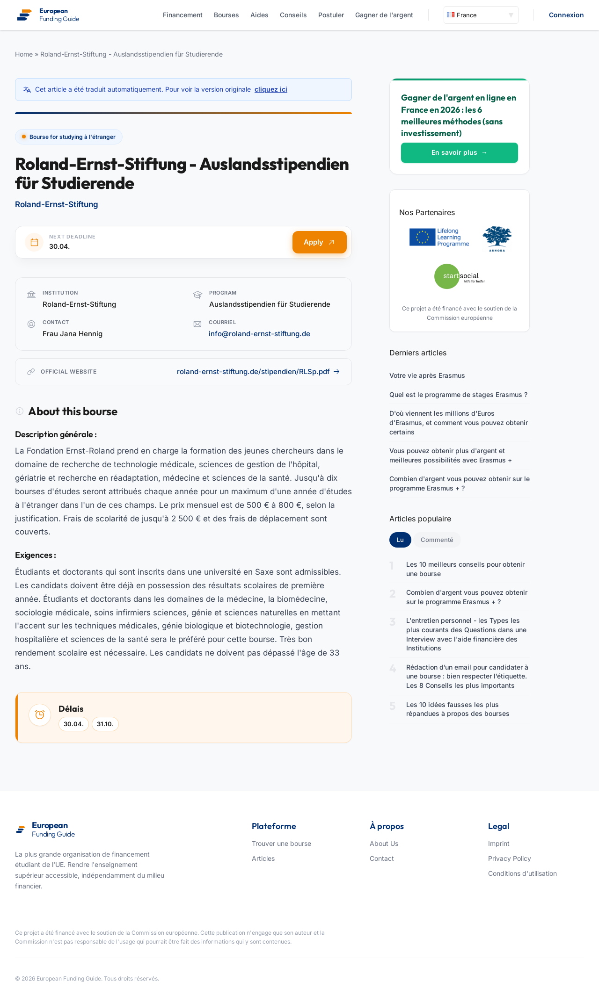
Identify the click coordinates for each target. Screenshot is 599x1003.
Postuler (331, 15)
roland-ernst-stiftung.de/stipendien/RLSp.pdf (258, 371)
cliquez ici (271, 89)
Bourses (226, 15)
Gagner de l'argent (384, 15)
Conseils (293, 15)
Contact (382, 858)
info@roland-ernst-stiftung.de (259, 333)
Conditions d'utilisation (522, 873)
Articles (263, 858)
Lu (404, 539)
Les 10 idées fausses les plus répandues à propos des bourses (458, 709)
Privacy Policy (509, 858)
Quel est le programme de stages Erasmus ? (458, 394)
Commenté (437, 539)
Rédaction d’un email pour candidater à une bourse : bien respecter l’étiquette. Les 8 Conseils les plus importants (467, 676)
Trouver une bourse (281, 843)
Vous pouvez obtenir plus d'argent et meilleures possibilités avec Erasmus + (450, 455)
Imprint (499, 843)
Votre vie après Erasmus (427, 375)
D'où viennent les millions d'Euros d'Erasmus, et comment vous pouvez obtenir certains (458, 422)
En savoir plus (459, 152)
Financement (183, 15)
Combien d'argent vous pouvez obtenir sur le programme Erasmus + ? (459, 483)
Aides (259, 15)
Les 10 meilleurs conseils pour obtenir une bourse (465, 568)
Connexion (566, 15)
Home (24, 54)
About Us (384, 843)
